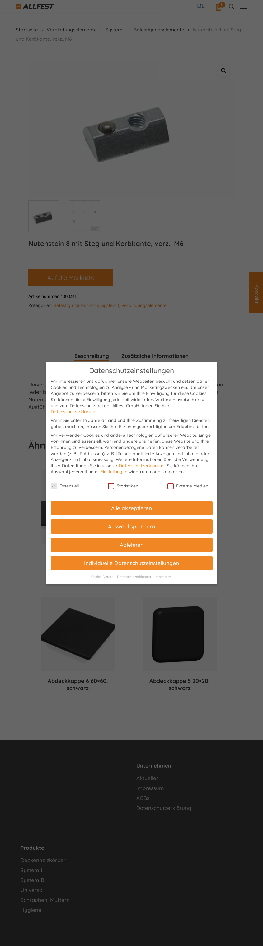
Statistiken (123, 486)
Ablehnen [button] (131, 544)
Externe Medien (187, 486)
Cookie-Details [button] (102, 576)
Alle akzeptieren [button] (131, 508)
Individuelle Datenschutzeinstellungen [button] (131, 563)
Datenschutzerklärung (73, 411)
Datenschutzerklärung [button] (134, 576)
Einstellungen (114, 471)
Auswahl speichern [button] (131, 526)
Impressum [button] (163, 576)
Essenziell (65, 486)
